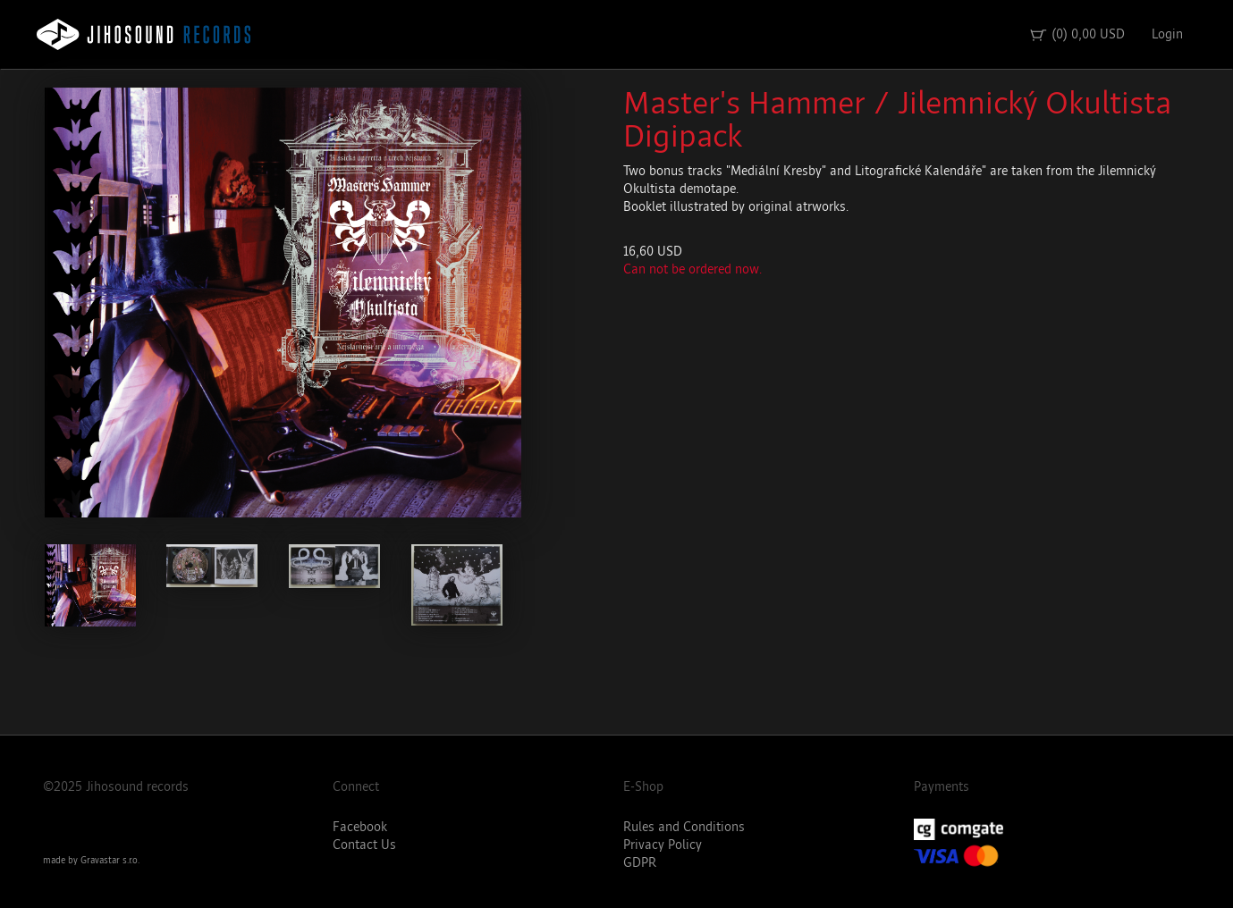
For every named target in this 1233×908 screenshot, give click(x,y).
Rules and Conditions (684, 827)
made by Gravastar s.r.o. (91, 860)
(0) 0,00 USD (1077, 35)
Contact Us (364, 845)
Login (1167, 34)
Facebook (360, 827)
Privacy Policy (662, 845)
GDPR (639, 862)
